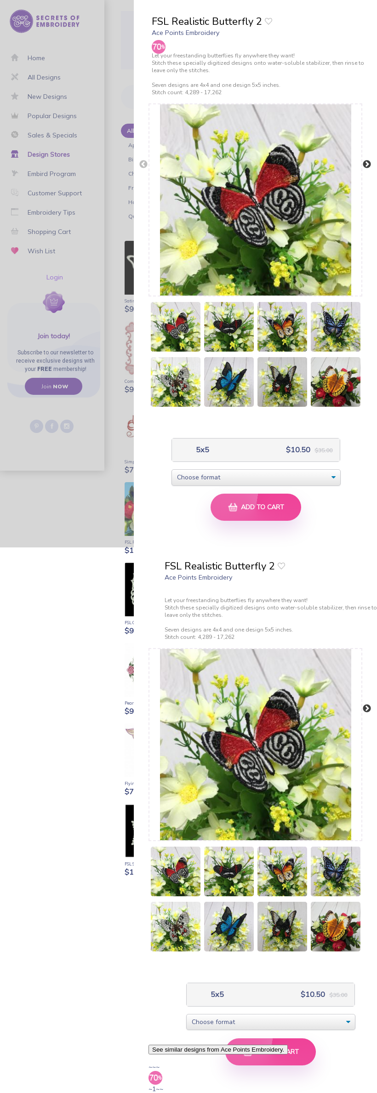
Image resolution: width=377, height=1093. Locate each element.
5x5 (201, 449)
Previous (143, 164)
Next (366, 164)
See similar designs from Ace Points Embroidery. (218, 1049)
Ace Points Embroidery (185, 32)
